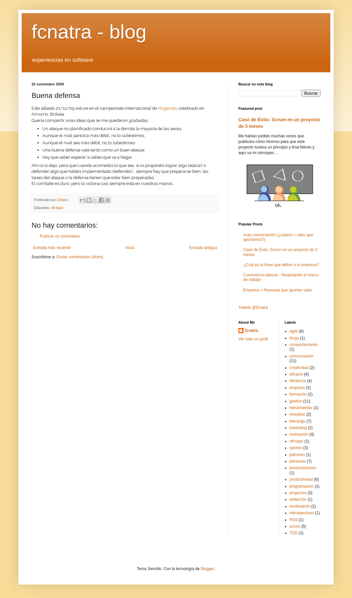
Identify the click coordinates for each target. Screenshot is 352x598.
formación (298, 394)
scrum (295, 526)
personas (298, 461)
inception (297, 414)
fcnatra (251, 330)
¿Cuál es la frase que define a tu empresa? (281, 265)
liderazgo (298, 421)
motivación (299, 434)
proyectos (298, 493)
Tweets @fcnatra (253, 307)
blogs (294, 338)
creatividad (299, 367)
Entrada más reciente (52, 247)
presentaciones (303, 468)
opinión (296, 448)
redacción (298, 499)
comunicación (302, 356)
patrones (297, 454)
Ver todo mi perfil (253, 339)
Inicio (130, 247)
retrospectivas (302, 513)
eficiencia (298, 381)
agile (294, 331)
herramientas (301, 407)
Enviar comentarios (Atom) (79, 257)
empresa (297, 387)
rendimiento (300, 506)
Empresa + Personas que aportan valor (277, 290)
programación (302, 486)
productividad (301, 479)
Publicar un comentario (60, 236)
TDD (294, 533)
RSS (294, 520)
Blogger (207, 568)
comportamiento (304, 344)
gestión (296, 401)
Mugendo (167, 108)
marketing (298, 428)
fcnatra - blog (89, 32)
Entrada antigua (203, 247)
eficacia (296, 374)
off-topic (57, 208)
